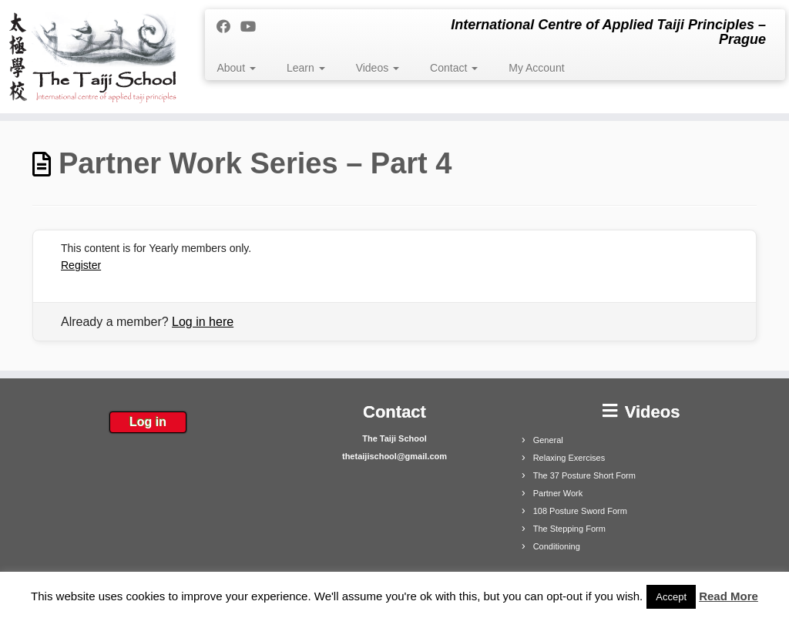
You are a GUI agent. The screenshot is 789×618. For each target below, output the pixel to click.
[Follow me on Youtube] (253, 27)
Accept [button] (671, 597)
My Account (536, 68)
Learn (306, 68)
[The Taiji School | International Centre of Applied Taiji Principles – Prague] (92, 57)
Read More (728, 596)
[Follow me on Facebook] (228, 27)
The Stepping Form (569, 528)
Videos (377, 68)
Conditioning (556, 546)
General (548, 440)
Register (81, 265)
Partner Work (558, 493)
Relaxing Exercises (569, 457)
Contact (454, 68)
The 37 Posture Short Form (584, 475)
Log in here (202, 321)
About (236, 68)
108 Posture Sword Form (580, 511)
